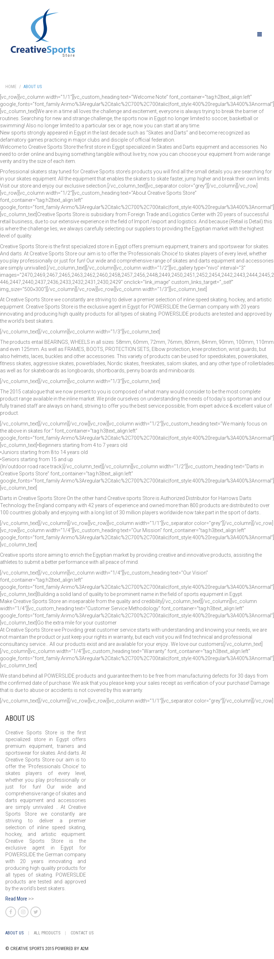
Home (10, 86)
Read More (16, 899)
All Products (47, 932)
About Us (33, 86)
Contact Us (82, 932)
